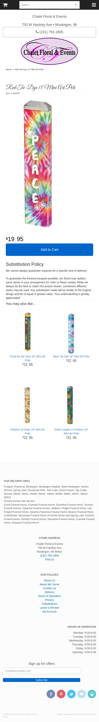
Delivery (50, 592)
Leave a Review (49, 607)
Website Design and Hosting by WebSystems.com (76, 714)
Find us (49, 559)
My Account (49, 611)
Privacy (49, 599)
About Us (49, 580)
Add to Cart (49, 250)
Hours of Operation (49, 596)
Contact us (49, 588)
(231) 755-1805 (49, 32)
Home (9, 69)
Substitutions (49, 603)
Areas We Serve (49, 584)
